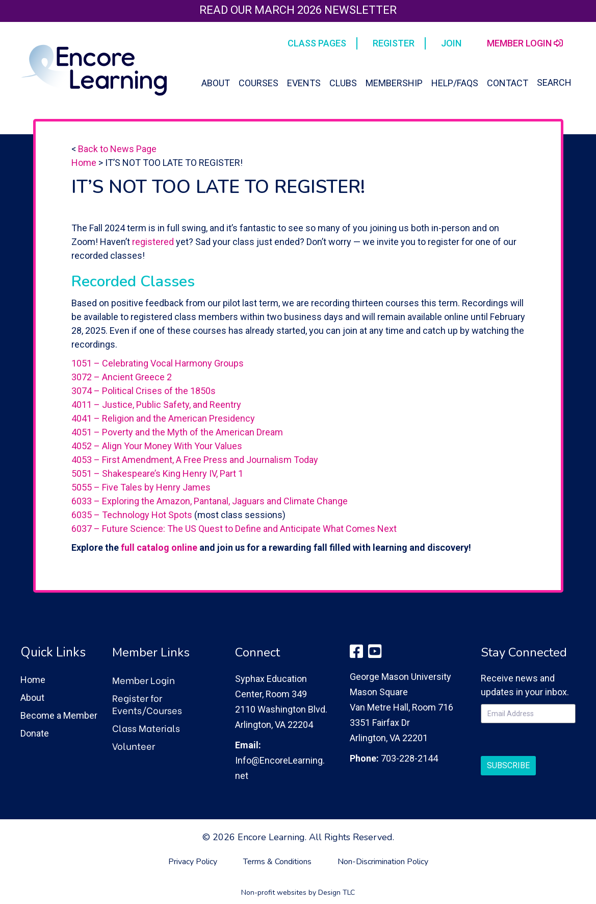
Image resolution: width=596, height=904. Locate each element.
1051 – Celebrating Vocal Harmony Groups (157, 363)
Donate (34, 733)
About (215, 83)
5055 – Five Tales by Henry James (141, 487)
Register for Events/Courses (147, 704)
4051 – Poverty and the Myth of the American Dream (177, 432)
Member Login (143, 680)
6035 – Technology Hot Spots (131, 514)
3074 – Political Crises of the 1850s (143, 390)
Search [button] (554, 82)
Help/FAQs (454, 83)
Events (304, 83)
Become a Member (58, 715)
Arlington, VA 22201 (389, 737)
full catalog (146, 547)
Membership (394, 83)
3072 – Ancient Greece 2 (121, 377)
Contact (507, 83)
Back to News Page (117, 148)
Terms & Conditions (277, 861)
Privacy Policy (192, 861)
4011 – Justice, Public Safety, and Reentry (156, 404)
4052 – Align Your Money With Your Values (156, 446)
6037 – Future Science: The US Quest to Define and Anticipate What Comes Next (234, 528)
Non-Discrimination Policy (383, 861)
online (184, 547)
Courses (258, 83)
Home (83, 162)
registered (153, 241)
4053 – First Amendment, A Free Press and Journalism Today (194, 459)
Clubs (343, 83)
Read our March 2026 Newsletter (298, 10)
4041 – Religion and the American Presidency (163, 418)
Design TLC (336, 892)
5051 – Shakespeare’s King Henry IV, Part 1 (157, 473)
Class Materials (146, 728)
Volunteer (133, 745)
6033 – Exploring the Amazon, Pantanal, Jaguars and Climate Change (209, 501)
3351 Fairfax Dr (380, 722)
